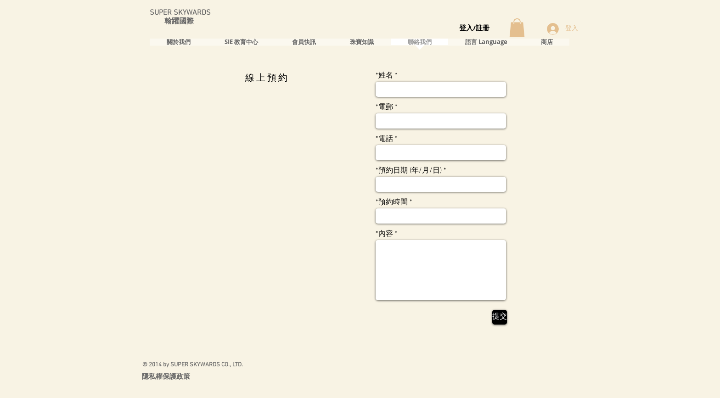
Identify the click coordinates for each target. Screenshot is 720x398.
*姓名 (384, 75)
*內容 (384, 234)
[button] (517, 27)
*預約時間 (392, 202)
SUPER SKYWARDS (180, 12)
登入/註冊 (474, 28)
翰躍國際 (172, 21)
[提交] (499, 317)
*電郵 (384, 107)
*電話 (384, 139)
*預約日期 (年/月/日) (409, 170)
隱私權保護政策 (166, 376)
